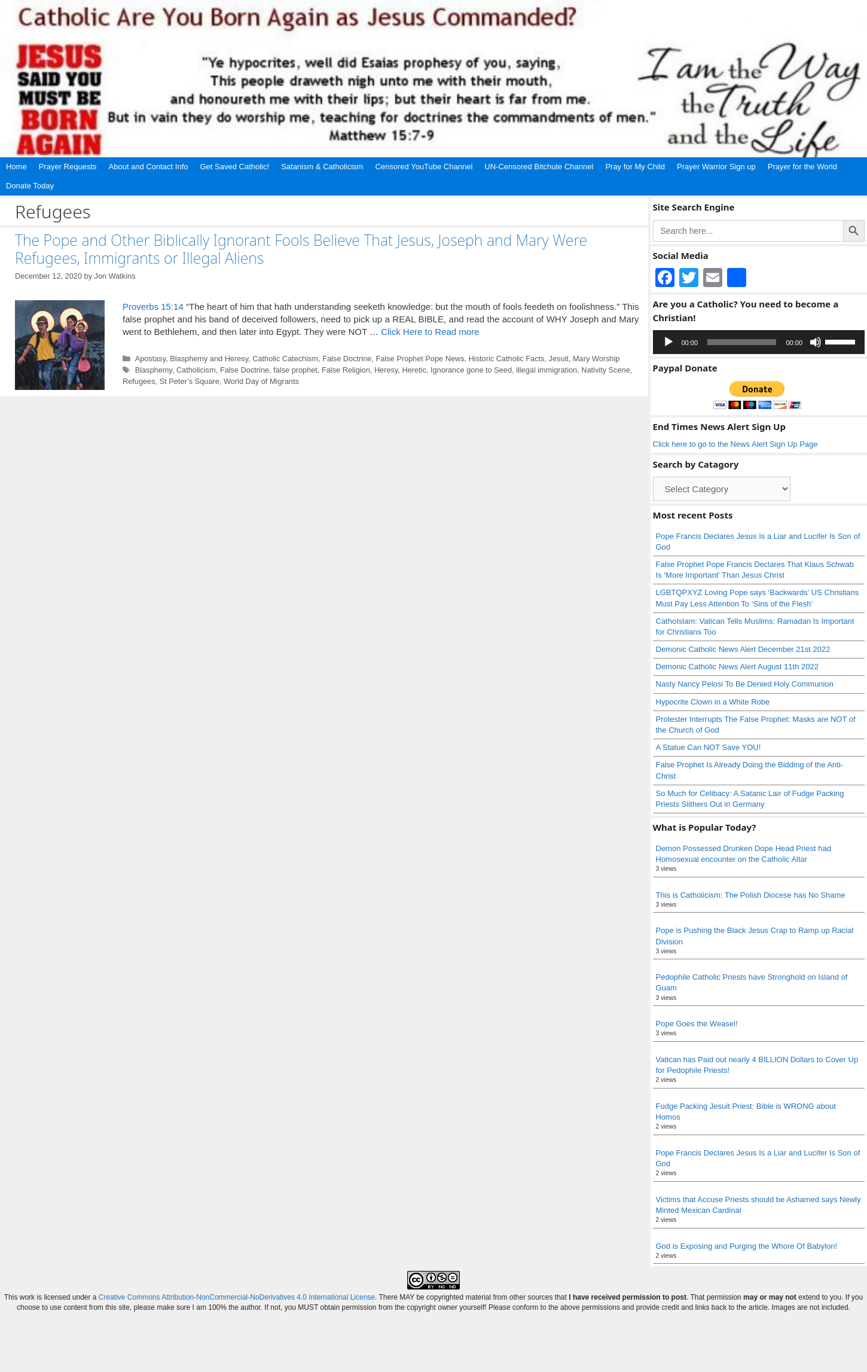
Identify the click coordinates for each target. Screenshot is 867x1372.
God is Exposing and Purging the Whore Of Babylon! (747, 1246)
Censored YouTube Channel (423, 166)
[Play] (668, 342)
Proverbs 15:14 (153, 306)
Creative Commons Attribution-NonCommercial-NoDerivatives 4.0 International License (237, 1297)
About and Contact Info (148, 166)
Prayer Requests (68, 166)
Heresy (386, 369)
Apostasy (150, 358)
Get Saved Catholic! (235, 166)
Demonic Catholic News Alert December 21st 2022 (743, 649)
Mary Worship (596, 358)
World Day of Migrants (261, 381)
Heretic (414, 369)
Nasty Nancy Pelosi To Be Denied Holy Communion (745, 683)
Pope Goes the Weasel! (697, 1023)
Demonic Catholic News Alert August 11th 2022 (737, 666)
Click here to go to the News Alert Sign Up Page (735, 444)
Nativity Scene (605, 369)
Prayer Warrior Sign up (716, 166)
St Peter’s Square (189, 381)
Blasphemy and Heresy (209, 358)
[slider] (741, 342)
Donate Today (30, 185)
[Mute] (816, 342)
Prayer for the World (802, 166)
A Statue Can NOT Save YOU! (708, 747)
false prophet (295, 369)
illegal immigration (546, 369)
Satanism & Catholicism (322, 166)
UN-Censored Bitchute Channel (538, 166)
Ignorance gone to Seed (471, 369)
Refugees (139, 381)
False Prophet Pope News (420, 358)
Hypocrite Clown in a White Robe (713, 701)
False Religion (346, 369)
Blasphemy (153, 369)
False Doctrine (346, 358)
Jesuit (559, 358)
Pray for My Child (635, 166)
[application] (759, 342)
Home (16, 166)
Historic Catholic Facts (507, 358)
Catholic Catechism (285, 358)
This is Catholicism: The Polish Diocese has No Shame (750, 895)
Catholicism (196, 369)
